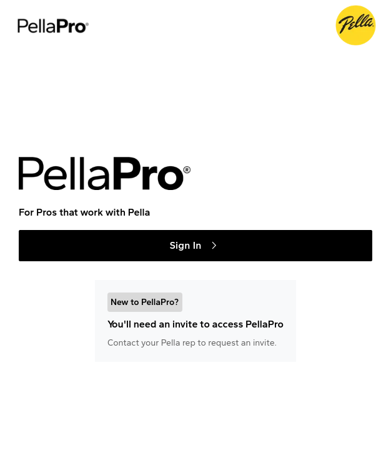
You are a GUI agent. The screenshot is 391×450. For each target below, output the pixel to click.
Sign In (195, 245)
